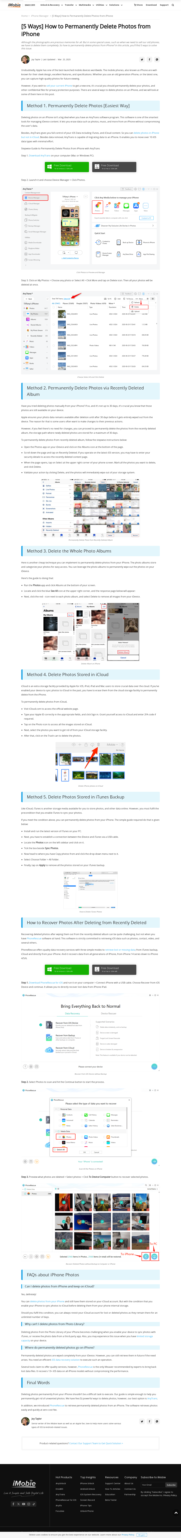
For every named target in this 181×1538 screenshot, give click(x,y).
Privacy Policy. (170, 1495)
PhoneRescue (34, 938)
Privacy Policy (128, 1534)
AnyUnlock (61, 1483)
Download (151, 5)
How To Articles (112, 1489)
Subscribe (171, 1485)
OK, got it (141, 1535)
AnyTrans (152, 1398)
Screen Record (87, 1500)
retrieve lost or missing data (120, 949)
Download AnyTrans (39, 155)
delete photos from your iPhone (47, 1301)
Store (140, 5)
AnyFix (59, 1505)
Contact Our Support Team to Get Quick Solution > (96, 1443)
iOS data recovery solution (65, 1359)
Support (164, 5)
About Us (128, 1483)
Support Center (112, 1483)
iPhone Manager (40, 15)
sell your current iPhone (59, 85)
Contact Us (130, 1489)
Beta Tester (111, 1500)
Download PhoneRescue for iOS (46, 982)
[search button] (173, 5)
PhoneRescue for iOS (66, 1500)
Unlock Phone (87, 1511)
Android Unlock (87, 1489)
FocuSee (60, 1511)
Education (110, 1494)
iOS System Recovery (90, 1494)
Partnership (130, 1494)
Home (24, 15)
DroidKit (59, 1489)
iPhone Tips (85, 1505)
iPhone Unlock (87, 1483)
